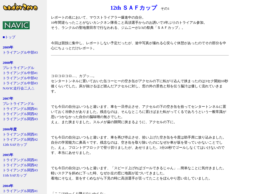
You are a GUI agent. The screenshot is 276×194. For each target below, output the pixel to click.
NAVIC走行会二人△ (18, 88)
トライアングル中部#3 (20, 52)
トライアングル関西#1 (20, 109)
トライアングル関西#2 (20, 114)
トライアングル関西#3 (20, 119)
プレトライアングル (18, 68)
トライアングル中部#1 (20, 73)
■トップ (9, 37)
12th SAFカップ (15, 145)
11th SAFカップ (15, 175)
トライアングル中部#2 (20, 78)
